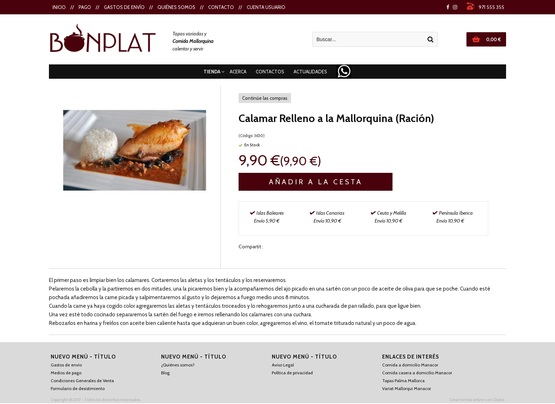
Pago (85, 7)
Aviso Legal (283, 365)
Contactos (270, 71)
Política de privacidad (292, 372)
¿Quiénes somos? (178, 365)
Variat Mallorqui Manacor (406, 388)
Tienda (212, 71)
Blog (165, 372)
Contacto (221, 7)
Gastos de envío (124, 7)
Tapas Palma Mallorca (403, 380)
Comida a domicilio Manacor (410, 365)
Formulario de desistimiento (78, 388)
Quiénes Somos (176, 7)
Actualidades (310, 71)
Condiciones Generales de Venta (82, 380)
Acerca (238, 71)
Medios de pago (66, 372)
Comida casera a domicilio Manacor (417, 372)
